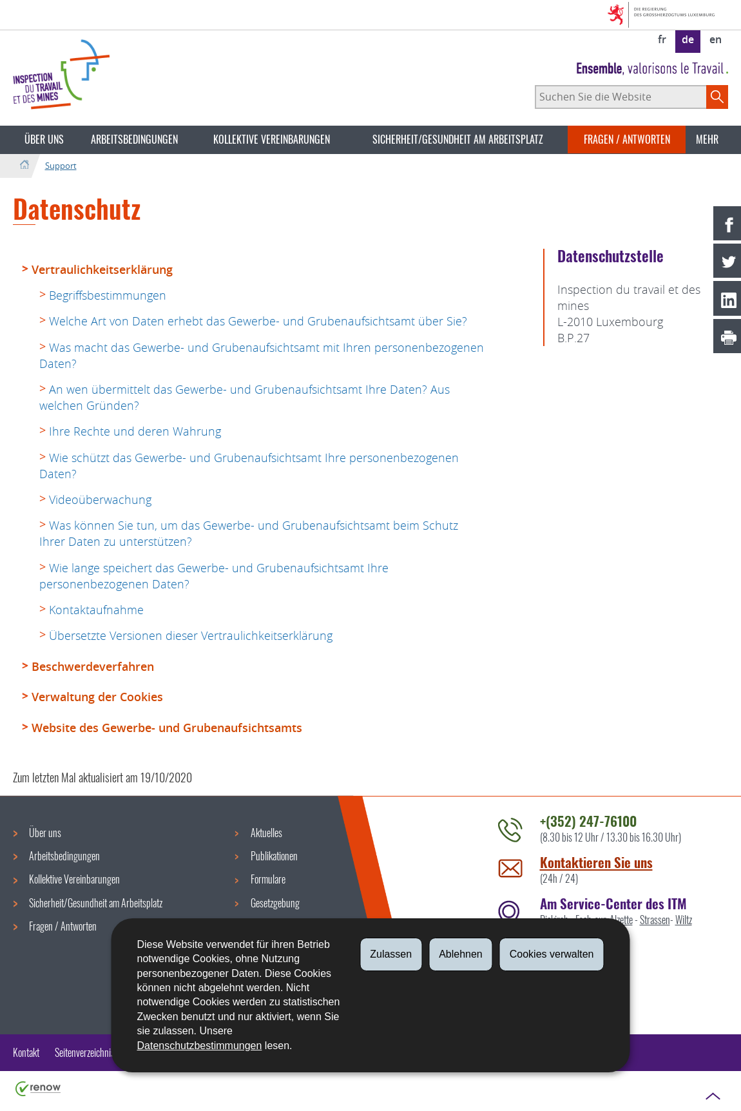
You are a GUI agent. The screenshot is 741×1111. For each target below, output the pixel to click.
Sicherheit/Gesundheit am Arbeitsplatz (457, 139)
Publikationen (274, 856)
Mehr (707, 139)
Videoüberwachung (100, 499)
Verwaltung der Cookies (97, 696)
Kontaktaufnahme (96, 609)
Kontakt (26, 1052)
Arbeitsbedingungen (134, 139)
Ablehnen (461, 954)
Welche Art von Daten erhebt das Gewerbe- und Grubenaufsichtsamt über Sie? (258, 321)
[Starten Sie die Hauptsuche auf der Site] (717, 96)
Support (61, 165)
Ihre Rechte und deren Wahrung (135, 431)
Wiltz (683, 919)
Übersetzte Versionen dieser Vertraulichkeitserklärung (190, 635)
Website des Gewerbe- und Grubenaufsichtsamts (167, 727)
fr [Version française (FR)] (662, 39)
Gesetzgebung (275, 903)
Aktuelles (266, 832)
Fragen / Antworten (627, 139)
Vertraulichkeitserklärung (102, 269)
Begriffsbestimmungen (107, 295)
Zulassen (391, 954)
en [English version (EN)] (715, 39)
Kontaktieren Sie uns (596, 862)
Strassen (655, 919)
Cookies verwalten (552, 954)
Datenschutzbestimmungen (199, 1045)
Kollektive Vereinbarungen (271, 139)
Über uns (44, 139)
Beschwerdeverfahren (93, 666)
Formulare (268, 879)
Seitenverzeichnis (85, 1052)
